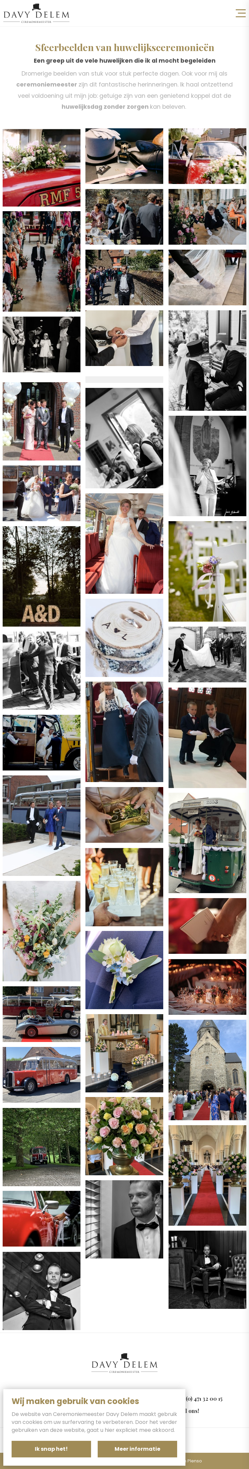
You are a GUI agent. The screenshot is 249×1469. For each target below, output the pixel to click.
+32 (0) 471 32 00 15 (199, 1398)
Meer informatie (137, 1449)
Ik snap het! (51, 1449)
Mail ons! (187, 1410)
